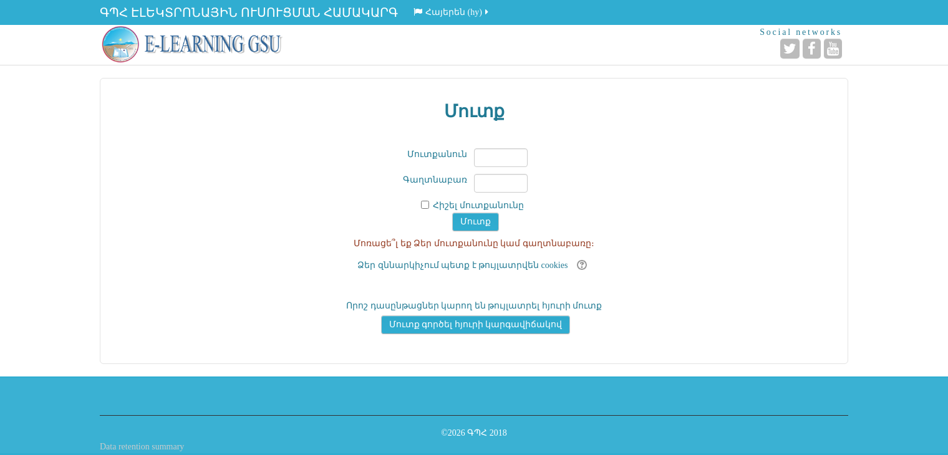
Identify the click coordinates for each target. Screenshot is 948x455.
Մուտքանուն (437, 154)
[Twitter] (790, 49)
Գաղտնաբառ (435, 179)
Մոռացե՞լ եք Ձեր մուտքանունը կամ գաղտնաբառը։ (474, 243)
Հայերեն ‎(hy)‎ (452, 12)
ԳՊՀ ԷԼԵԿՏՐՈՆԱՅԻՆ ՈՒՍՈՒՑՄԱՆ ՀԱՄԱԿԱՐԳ (249, 12)
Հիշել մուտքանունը (478, 205)
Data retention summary (142, 446)
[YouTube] (833, 49)
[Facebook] (812, 49)
